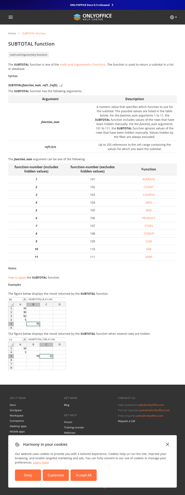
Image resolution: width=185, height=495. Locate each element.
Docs (13, 405)
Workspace (16, 415)
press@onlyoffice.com (149, 416)
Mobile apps (17, 431)
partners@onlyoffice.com (154, 410)
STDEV (149, 226)
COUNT (149, 187)
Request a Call (126, 421)
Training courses (74, 427)
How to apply (17, 277)
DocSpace (16, 410)
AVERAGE (148, 179)
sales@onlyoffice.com (151, 405)
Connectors (17, 421)
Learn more (41, 462)
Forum (68, 422)
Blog (66, 405)
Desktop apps (18, 426)
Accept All (83, 475)
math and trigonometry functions (28, 54)
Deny (28, 475)
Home (12, 33)
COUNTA (149, 195)
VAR (148, 249)
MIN (149, 210)
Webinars (69, 433)
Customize (56, 475)
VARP (148, 257)
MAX (149, 202)
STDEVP (149, 233)
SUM (149, 241)
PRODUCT (148, 218)
